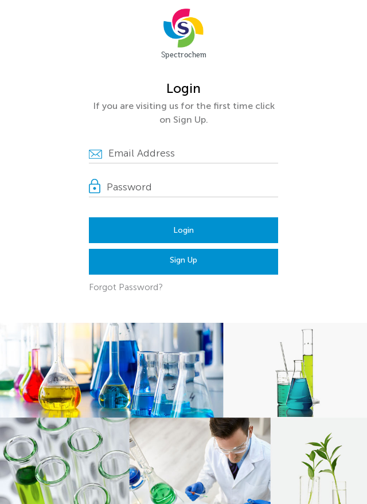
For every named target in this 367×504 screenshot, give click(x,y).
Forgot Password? (126, 287)
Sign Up (183, 260)
